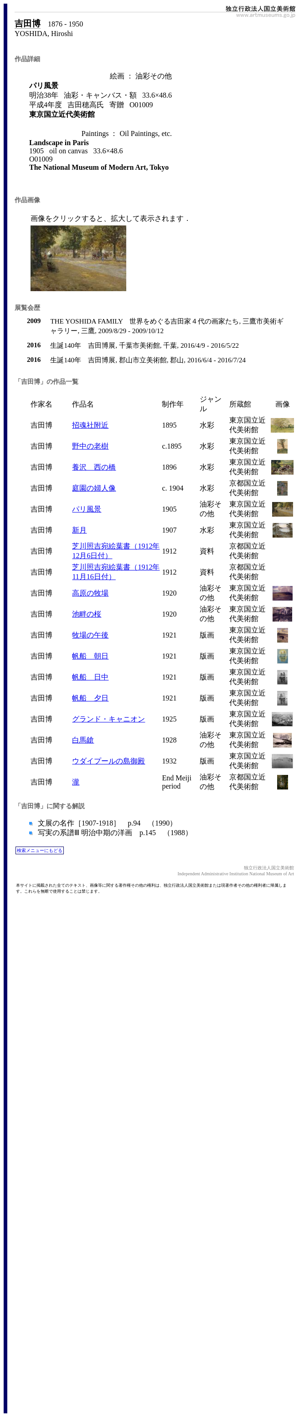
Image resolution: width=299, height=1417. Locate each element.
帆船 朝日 (90, 656)
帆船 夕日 (90, 698)
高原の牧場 (90, 593)
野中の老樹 (90, 446)
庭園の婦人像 (94, 488)
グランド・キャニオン (108, 719)
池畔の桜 (86, 614)
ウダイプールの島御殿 (108, 761)
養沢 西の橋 (94, 467)
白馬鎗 (83, 740)
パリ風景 (86, 509)
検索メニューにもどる (39, 850)
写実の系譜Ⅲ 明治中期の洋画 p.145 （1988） (114, 833)
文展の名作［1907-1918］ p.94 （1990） (106, 823)
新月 (79, 530)
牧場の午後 (90, 635)
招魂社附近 (90, 425)
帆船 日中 (90, 677)
